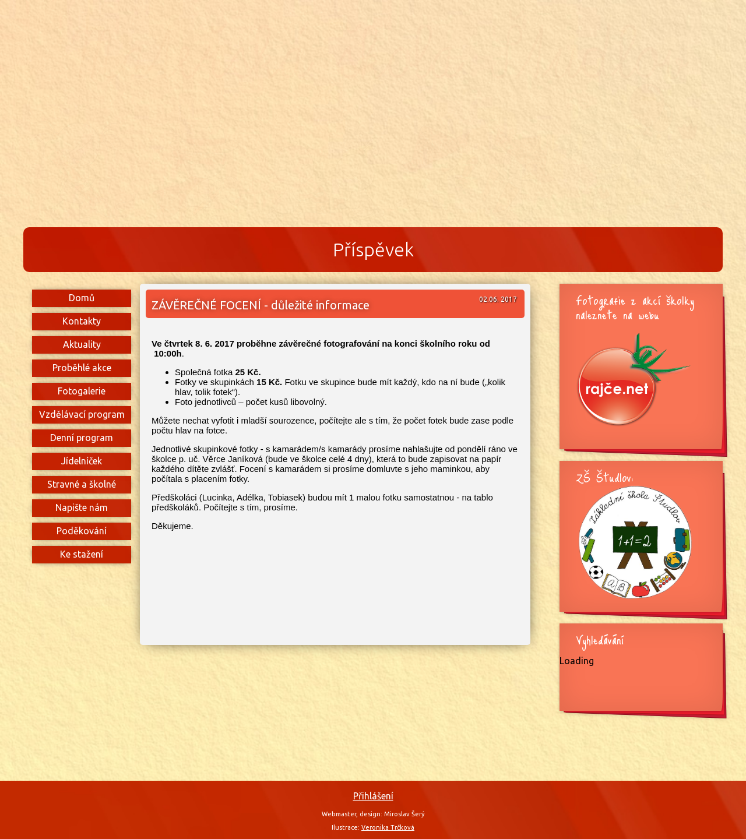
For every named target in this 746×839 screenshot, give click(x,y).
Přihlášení (373, 796)
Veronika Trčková (387, 827)
